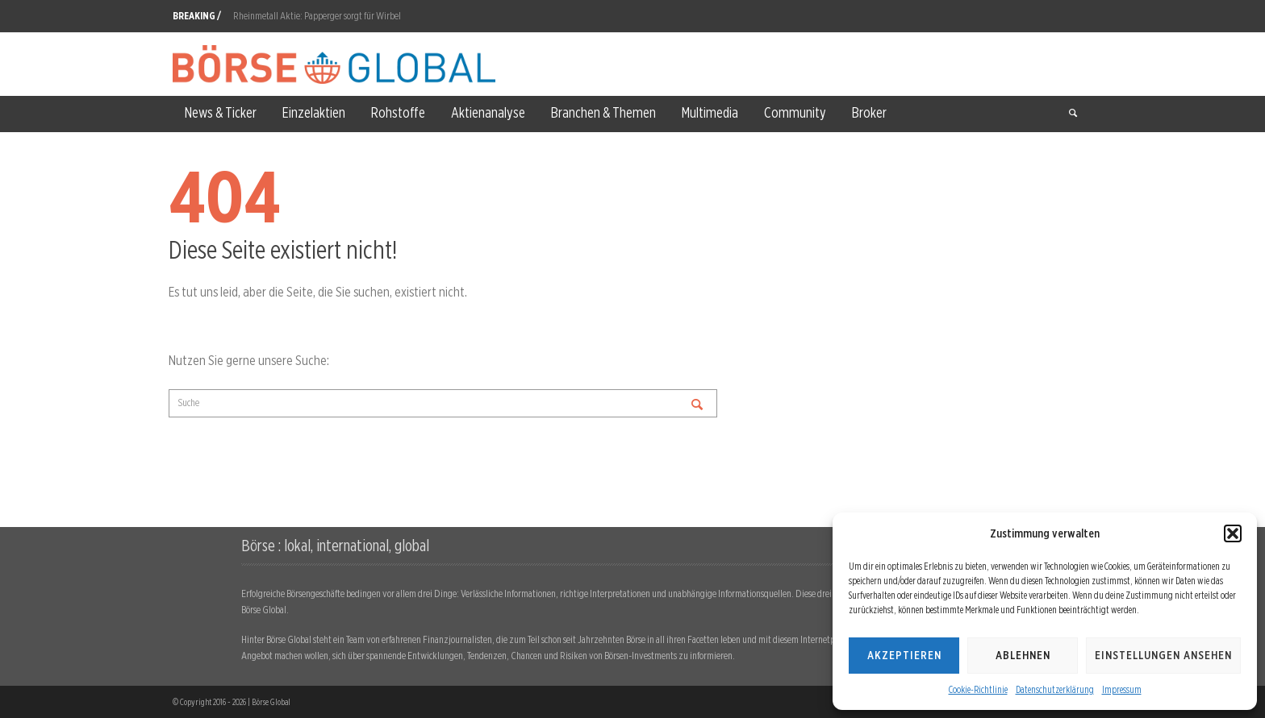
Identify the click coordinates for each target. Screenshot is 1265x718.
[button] (1233, 533)
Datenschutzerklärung (1055, 689)
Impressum (1122, 689)
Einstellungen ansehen (1163, 655)
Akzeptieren (904, 655)
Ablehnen (1023, 655)
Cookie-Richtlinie (978, 689)
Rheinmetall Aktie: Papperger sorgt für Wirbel (317, 16)
